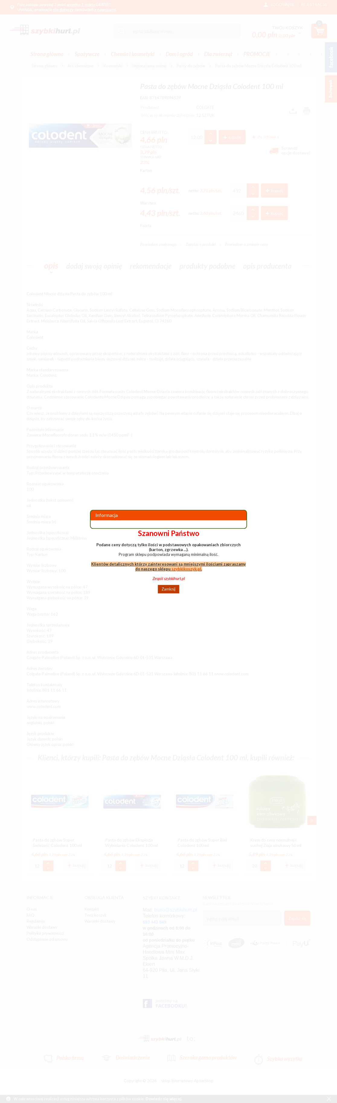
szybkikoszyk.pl (186, 568)
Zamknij (168, 589)
